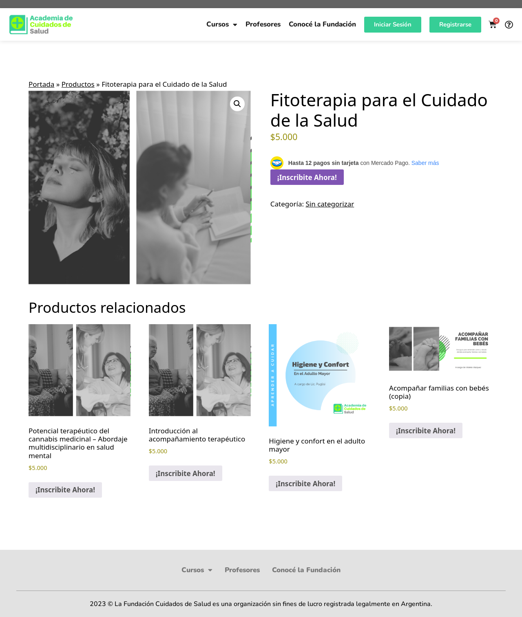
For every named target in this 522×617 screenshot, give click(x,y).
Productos (78, 84)
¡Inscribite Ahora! (307, 177)
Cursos (221, 24)
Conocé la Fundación (322, 24)
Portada (41, 84)
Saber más (425, 163)
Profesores (263, 24)
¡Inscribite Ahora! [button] (65, 489)
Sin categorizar (329, 204)
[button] (237, 104)
